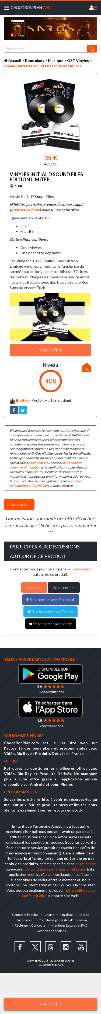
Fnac (24, 226)
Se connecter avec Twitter (50, 611)
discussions (81, 569)
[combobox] (50, 49)
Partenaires (24, 920)
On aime (66, 915)
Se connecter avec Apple (50, 623)
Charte (49, 915)
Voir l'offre (50, 1003)
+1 (87, 369)
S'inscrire (34, 587)
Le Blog (84, 915)
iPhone (34, 210)
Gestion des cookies (51, 931)
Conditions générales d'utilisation (63, 920)
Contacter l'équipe (25, 915)
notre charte (37, 463)
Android (18, 210)
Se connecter (63, 587)
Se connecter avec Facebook (50, 599)
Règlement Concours (30, 925)
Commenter (19, 504)
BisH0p (19, 400)
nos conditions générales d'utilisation (54, 869)
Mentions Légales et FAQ (69, 925)
